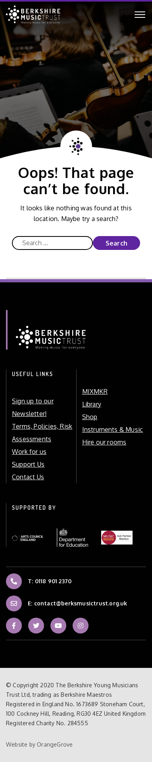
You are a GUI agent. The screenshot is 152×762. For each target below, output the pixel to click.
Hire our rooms (104, 442)
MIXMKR (95, 391)
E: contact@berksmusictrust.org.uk (77, 602)
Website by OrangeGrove (39, 744)
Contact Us (28, 477)
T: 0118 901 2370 (49, 579)
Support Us (28, 464)
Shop (90, 417)
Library (91, 404)
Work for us (29, 452)
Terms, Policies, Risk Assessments (42, 432)
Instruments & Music (112, 429)
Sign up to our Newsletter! (33, 407)
